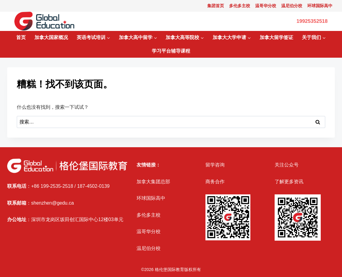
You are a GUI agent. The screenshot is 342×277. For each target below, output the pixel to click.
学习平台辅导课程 (171, 50)
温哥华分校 (265, 5)
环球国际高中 (319, 5)
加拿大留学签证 (276, 37)
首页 (21, 37)
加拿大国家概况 (51, 37)
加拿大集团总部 (153, 181)
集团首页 (215, 5)
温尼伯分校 (291, 5)
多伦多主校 (239, 5)
